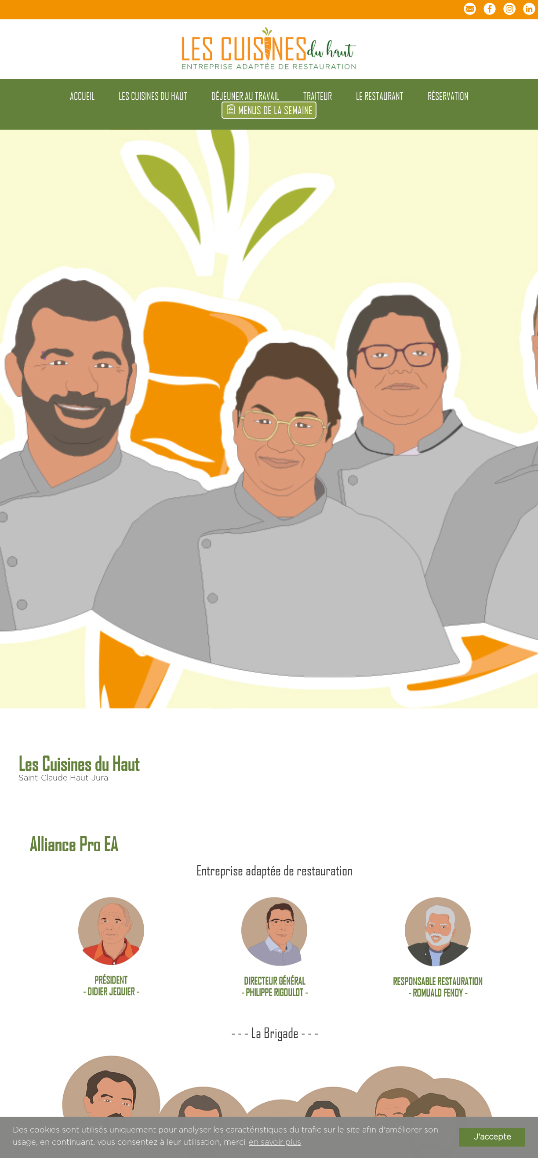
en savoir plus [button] (275, 1142)
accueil (82, 96)
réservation (448, 96)
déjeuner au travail (245, 96)
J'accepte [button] (492, 1137)
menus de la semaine (269, 110)
